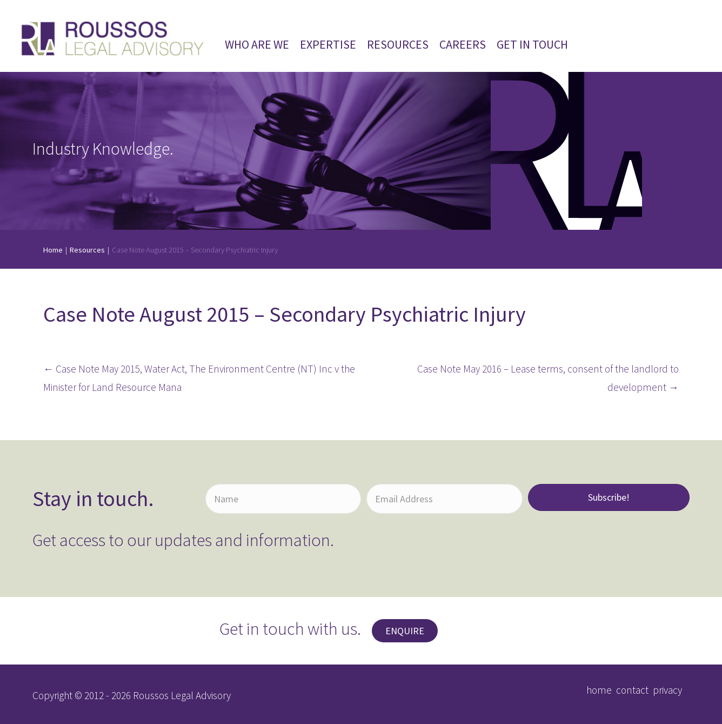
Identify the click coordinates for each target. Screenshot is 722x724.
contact (632, 689)
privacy (667, 689)
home (599, 689)
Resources (87, 250)
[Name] (283, 499)
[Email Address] (444, 499)
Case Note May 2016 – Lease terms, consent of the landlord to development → (548, 378)
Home (53, 250)
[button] (609, 497)
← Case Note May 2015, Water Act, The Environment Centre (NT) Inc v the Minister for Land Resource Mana (199, 378)
